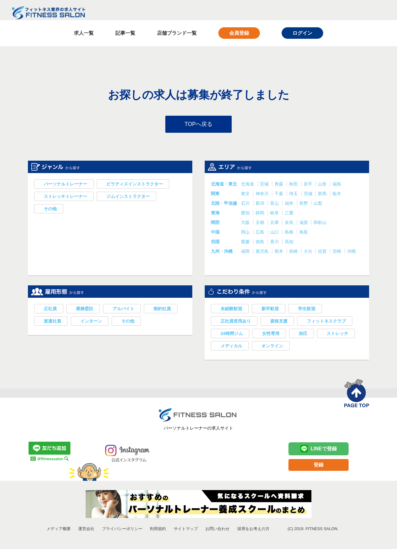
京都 (260, 223)
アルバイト (123, 309)
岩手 (309, 184)
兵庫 (275, 223)
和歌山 (320, 223)
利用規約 (158, 529)
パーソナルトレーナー (65, 184)
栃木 (336, 194)
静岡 (260, 213)
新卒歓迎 (270, 309)
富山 (275, 203)
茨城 (309, 194)
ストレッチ (337, 334)
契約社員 (162, 309)
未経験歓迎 (231, 309)
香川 (275, 242)
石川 (246, 203)
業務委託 (84, 309)
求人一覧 (84, 33)
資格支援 (279, 321)
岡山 (246, 232)
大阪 (246, 223)
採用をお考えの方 (253, 529)
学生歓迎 (306, 309)
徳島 (260, 242)
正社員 (50, 309)
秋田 (294, 184)
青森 (279, 184)
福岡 (246, 251)
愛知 (246, 213)
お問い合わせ (217, 529)
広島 (260, 232)
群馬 (323, 194)
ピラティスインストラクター (134, 184)
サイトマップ (186, 529)
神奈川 (263, 194)
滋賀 (304, 223)
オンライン (272, 346)
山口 (275, 232)
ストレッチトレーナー (65, 196)
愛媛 (246, 242)
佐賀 (323, 251)
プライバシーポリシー (122, 529)
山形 (323, 184)
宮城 (265, 184)
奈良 (290, 223)
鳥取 (303, 232)
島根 (290, 232)
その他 (50, 209)
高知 (289, 242)
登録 (318, 465)
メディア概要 (59, 529)
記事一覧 (125, 33)
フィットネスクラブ (326, 321)
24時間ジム (232, 334)
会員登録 (239, 33)
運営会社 (86, 529)
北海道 (248, 184)
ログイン (302, 33)
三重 (289, 213)
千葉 (279, 194)
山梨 (318, 203)
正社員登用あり (236, 321)
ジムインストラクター (128, 196)
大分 (309, 251)
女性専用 (270, 334)
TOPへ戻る (199, 124)
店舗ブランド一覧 (177, 33)
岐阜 (275, 213)
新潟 (260, 203)
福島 (336, 184)
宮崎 (337, 251)
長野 (304, 203)
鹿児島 (263, 251)
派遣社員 (52, 321)
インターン (91, 321)
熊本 (279, 251)
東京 (246, 194)
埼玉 (294, 194)
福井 (290, 203)
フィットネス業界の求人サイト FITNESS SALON (48, 12)
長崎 (294, 251)
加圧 (303, 334)
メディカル (231, 346)
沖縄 (351, 251)
